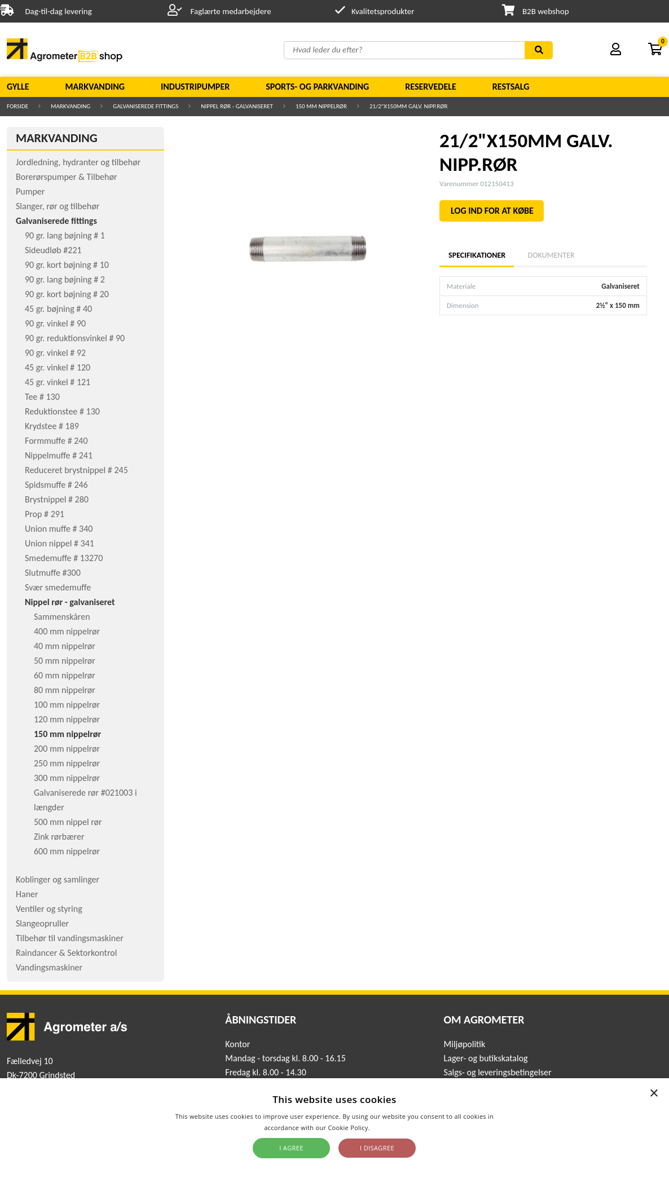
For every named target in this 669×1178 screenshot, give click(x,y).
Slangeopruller (42, 923)
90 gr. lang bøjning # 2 (65, 279)
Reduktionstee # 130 (62, 411)
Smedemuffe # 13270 (64, 558)
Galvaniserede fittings (145, 106)
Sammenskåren (62, 616)
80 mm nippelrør (64, 690)
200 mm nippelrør (67, 748)
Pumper (30, 191)
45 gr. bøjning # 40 (58, 308)
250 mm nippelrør (67, 763)
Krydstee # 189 (52, 426)
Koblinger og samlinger (57, 879)
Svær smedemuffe (58, 587)
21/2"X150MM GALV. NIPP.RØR (408, 106)
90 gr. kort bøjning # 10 (67, 264)
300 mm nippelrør (67, 778)
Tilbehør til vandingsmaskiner (70, 938)
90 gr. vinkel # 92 (55, 352)
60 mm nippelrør (64, 675)
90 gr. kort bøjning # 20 (67, 294)
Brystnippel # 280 (57, 499)
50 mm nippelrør (64, 660)
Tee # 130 (42, 396)
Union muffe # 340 (59, 528)
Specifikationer (476, 255)
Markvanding (95, 86)
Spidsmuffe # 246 (56, 484)
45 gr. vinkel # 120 (57, 367)
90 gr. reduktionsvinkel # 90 (75, 338)
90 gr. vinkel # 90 (55, 323)
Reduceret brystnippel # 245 (76, 470)
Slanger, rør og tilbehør (57, 206)
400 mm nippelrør (67, 631)
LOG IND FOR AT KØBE (492, 210)
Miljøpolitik (465, 1044)
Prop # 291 (44, 514)
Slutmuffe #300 (53, 572)
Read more (388, 1127)
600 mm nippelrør (67, 851)
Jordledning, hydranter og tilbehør (78, 162)
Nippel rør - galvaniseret (237, 106)
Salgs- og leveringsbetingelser (498, 1072)
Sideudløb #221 (53, 250)
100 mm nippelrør (67, 704)
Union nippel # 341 (59, 543)
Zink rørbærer (59, 836)
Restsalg (511, 86)
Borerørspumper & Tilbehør (66, 176)
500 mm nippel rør (68, 822)
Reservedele (430, 86)
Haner (27, 894)
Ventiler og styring (49, 908)
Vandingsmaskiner (49, 967)
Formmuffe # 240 (56, 440)
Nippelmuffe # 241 (59, 455)
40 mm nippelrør (64, 646)
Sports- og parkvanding (317, 86)
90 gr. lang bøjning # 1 (65, 235)
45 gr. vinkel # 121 (57, 382)
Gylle (18, 86)
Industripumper (195, 86)
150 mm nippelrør (321, 106)
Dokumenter (551, 255)
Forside (17, 106)
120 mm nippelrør (67, 719)
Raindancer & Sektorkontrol (66, 952)
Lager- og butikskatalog (486, 1058)
